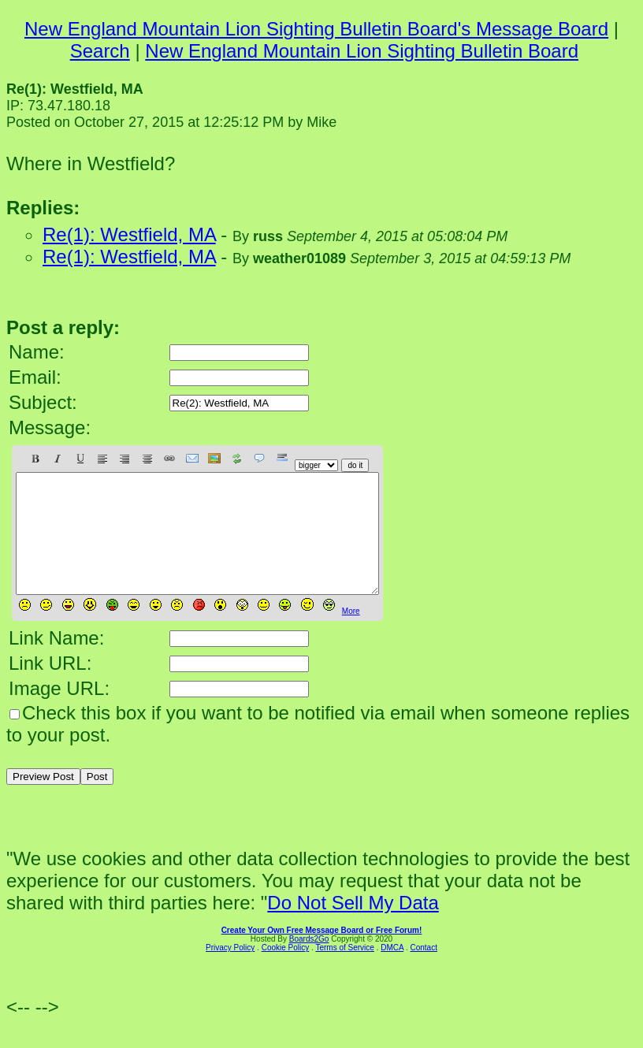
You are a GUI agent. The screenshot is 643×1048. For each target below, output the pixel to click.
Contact (423, 971)
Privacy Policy (230, 971)
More (351, 634)
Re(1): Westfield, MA (129, 234)
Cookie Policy (286, 971)
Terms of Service (344, 971)
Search (100, 50)
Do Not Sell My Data (352, 926)
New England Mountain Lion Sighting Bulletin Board (361, 50)
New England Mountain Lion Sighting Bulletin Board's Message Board (316, 28)
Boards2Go (309, 962)
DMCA (392, 971)
